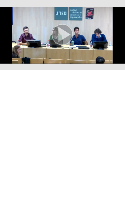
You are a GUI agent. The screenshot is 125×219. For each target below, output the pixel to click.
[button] (62, 35)
